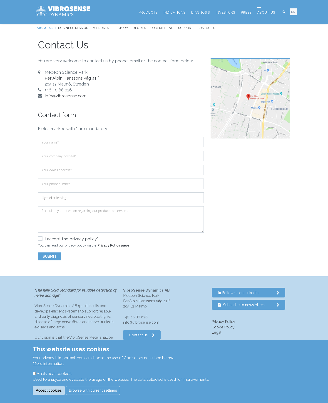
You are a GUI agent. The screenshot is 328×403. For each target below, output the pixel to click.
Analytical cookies (54, 373)
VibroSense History (110, 28)
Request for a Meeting (153, 28)
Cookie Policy (223, 327)
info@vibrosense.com (65, 95)
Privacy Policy (223, 322)
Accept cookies (49, 390)
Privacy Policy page (113, 245)
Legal (216, 332)
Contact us (208, 28)
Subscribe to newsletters (248, 305)
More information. (48, 363)
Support (185, 28)
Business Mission (73, 28)
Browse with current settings (93, 390)
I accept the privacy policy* (68, 239)
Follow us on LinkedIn (248, 293)
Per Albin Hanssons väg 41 (70, 78)
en (293, 11)
